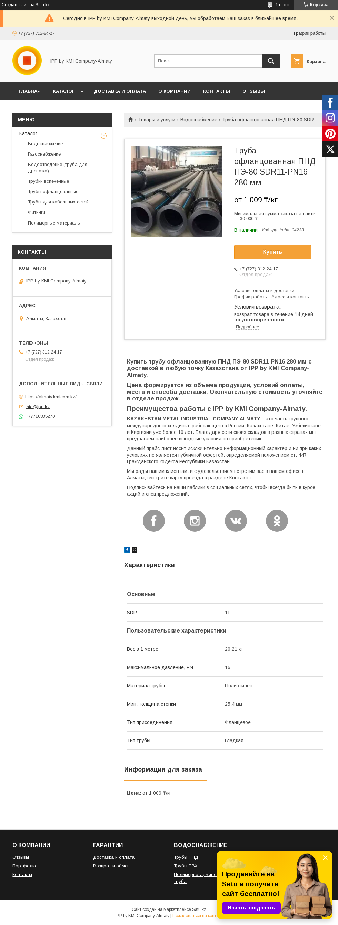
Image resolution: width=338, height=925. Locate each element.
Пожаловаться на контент (197, 915)
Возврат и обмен (111, 865)
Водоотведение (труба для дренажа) (57, 167)
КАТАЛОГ (63, 91)
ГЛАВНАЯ (30, 91)
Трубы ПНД (186, 857)
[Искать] (271, 61)
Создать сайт (15, 4)
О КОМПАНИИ (174, 91)
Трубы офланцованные (53, 191)
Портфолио (25, 865)
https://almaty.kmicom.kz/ (51, 396)
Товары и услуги (156, 119)
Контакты (22, 874)
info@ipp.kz (38, 406)
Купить (272, 252)
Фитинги (36, 212)
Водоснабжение (198, 119)
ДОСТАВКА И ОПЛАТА (120, 91)
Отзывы (20, 857)
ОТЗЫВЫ (253, 91)
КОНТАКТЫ (216, 91)
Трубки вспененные (48, 181)
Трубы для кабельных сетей (58, 202)
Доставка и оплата (114, 857)
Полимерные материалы (54, 223)
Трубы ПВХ (186, 865)
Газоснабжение (44, 154)
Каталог (28, 133)
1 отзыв (283, 4)
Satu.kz (199, 909)
